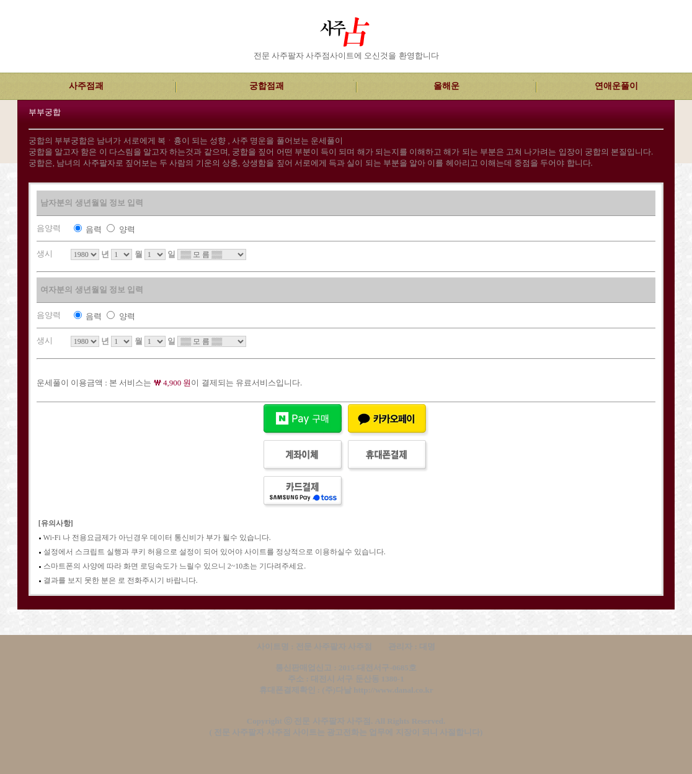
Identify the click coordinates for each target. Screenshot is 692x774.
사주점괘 (86, 86)
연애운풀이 (616, 86)
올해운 (446, 86)
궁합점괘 (266, 86)
